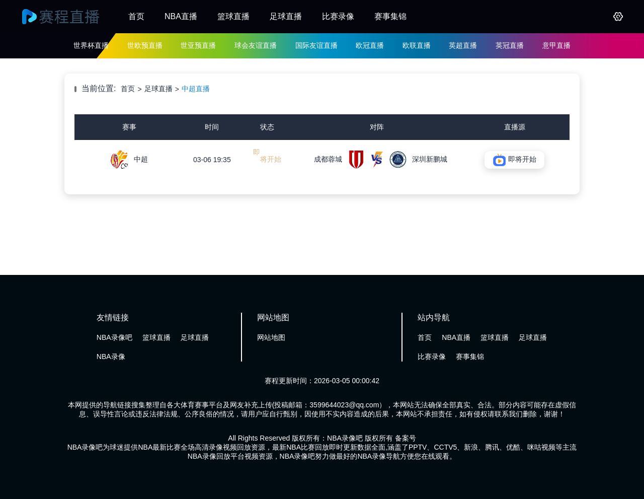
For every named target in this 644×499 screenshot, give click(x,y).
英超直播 (463, 45)
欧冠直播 (370, 45)
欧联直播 (417, 45)
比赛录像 (338, 16)
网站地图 (271, 337)
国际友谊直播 (316, 45)
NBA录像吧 (114, 337)
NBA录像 (111, 356)
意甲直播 (556, 45)
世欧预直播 (145, 45)
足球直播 (286, 16)
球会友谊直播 (255, 45)
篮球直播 (233, 16)
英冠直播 (510, 45)
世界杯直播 (91, 45)
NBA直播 (181, 16)
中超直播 (196, 89)
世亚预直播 (198, 45)
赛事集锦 (390, 16)
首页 (136, 16)
